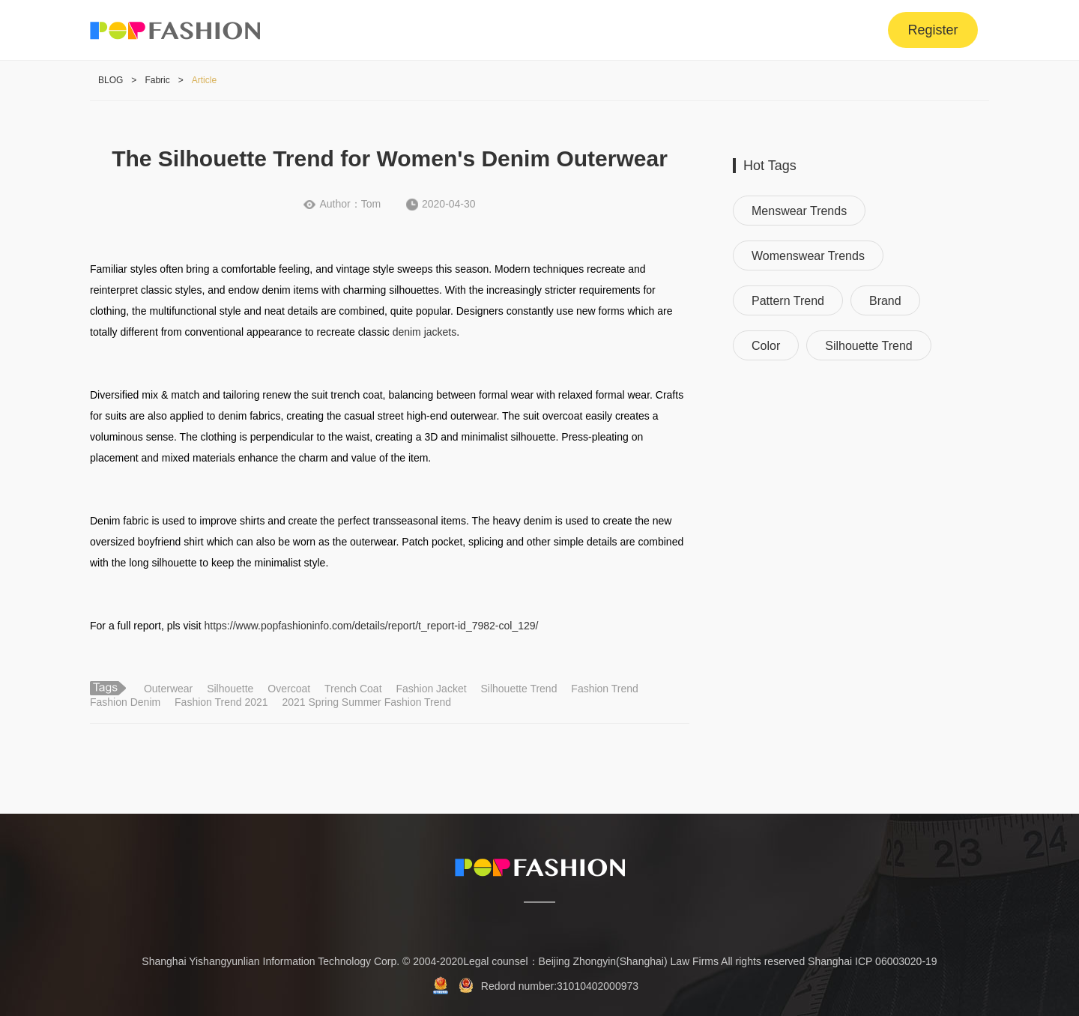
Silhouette (230, 689)
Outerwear (168, 689)
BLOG (110, 80)
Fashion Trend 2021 (221, 702)
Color (766, 345)
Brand (885, 300)
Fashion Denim (125, 702)
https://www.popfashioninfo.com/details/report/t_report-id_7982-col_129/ (372, 626)
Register (932, 29)
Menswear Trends (799, 211)
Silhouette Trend (518, 689)
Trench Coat (353, 689)
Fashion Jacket (431, 689)
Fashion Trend (604, 689)
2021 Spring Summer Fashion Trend (366, 702)
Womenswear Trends (808, 256)
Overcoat (289, 689)
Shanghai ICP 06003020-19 (872, 961)
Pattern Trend (788, 300)
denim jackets (425, 332)
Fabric (157, 80)
